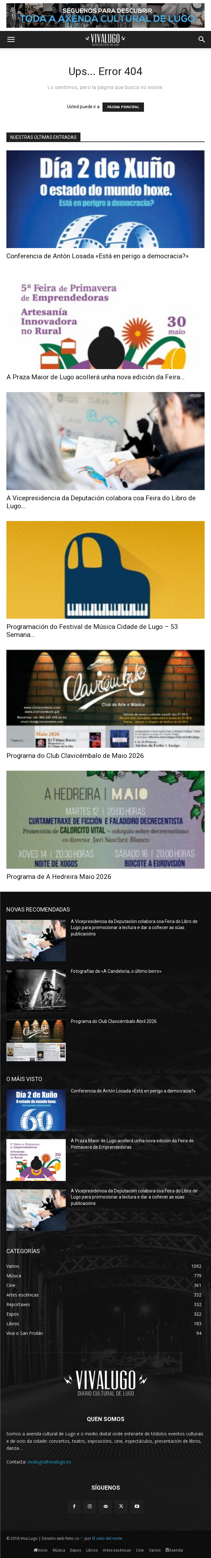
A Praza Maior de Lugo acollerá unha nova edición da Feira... (95, 377)
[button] (11, 39)
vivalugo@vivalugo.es (49, 1462)
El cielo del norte (107, 1538)
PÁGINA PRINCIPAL (123, 107)
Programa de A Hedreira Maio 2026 (58, 877)
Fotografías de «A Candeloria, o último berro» (116, 971)
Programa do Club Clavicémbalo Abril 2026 (114, 1021)
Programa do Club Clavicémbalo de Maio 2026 (75, 756)
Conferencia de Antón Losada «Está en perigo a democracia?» (97, 256)
